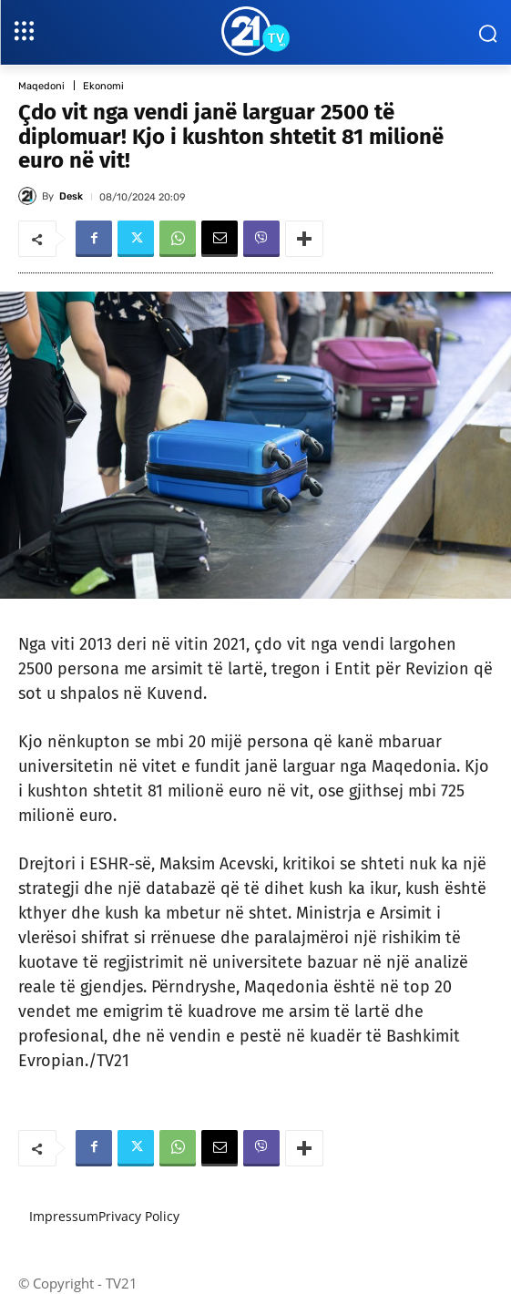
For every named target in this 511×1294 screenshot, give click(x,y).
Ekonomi (103, 86)
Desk (71, 196)
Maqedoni (41, 86)
